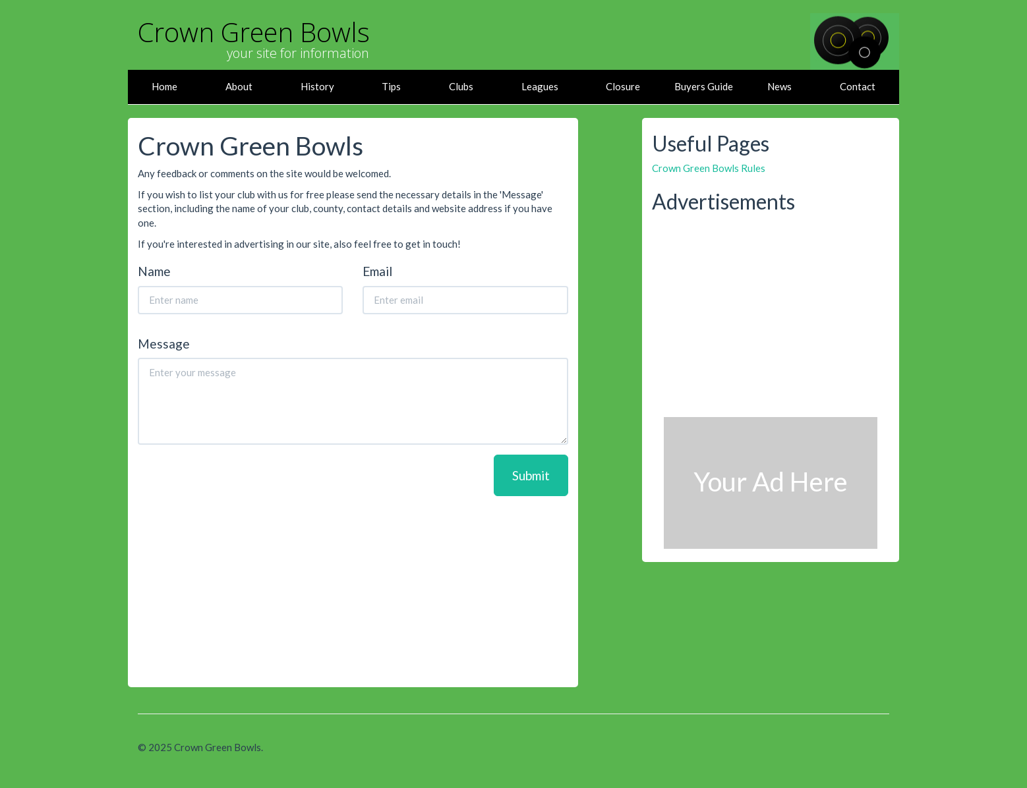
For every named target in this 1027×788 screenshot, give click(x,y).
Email (377, 272)
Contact (857, 86)
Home (164, 86)
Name (154, 272)
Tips (391, 86)
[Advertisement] (353, 588)
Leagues (539, 86)
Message (164, 344)
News (779, 86)
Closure (623, 86)
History (317, 86)
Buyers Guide (703, 86)
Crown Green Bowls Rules (708, 168)
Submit (531, 475)
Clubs (461, 86)
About (238, 86)
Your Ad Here (770, 481)
